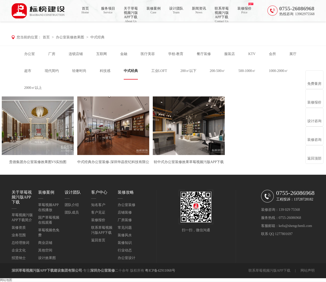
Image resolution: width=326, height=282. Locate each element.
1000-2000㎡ (278, 71)
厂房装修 (125, 220)
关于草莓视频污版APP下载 (130, 14)
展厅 (292, 54)
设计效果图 (47, 258)
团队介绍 (72, 205)
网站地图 (6, 280)
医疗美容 (148, 54)
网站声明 (307, 270)
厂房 (51, 54)
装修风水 (125, 235)
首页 (85, 10)
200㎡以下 (188, 71)
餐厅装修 (204, 54)
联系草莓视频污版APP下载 (221, 14)
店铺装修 (125, 212)
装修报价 (244, 10)
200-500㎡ (217, 71)
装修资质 (19, 227)
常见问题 (125, 227)
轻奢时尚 (79, 71)
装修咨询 (314, 140)
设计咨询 (314, 121)
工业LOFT (159, 71)
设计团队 (176, 10)
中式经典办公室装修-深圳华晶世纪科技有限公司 (113, 165)
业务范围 (19, 235)
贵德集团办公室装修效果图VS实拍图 (38, 162)
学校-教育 (176, 54)
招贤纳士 (19, 258)
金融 (123, 54)
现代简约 (52, 71)
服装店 (229, 54)
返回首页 (98, 240)
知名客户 (98, 205)
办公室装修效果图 (70, 37)
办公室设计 (126, 258)
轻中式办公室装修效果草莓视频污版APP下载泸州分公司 (189, 165)
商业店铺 (45, 243)
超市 (27, 71)
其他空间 (45, 250)
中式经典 (97, 37)
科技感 (105, 71)
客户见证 (98, 212)
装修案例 (153, 10)
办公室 (29, 54)
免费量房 (314, 84)
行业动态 (125, 250)
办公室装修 (126, 205)
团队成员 (72, 212)
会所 (272, 54)
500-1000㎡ (247, 71)
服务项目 (108, 10)
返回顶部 (314, 158)
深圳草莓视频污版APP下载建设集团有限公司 (47, 270)
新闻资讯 (199, 10)
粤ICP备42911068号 (160, 270)
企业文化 (19, 250)
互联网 (101, 54)
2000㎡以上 (33, 88)
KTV (252, 54)
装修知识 (125, 243)
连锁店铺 (76, 54)
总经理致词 (20, 243)
